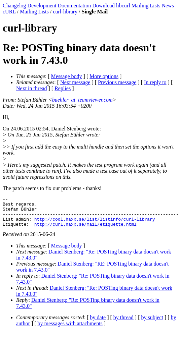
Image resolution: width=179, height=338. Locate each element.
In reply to (155, 82)
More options (104, 76)
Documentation (74, 5)
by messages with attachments (70, 329)
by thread (123, 323)
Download (103, 5)
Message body (66, 76)
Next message (75, 82)
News (168, 5)
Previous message (117, 82)
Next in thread (31, 88)
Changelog (14, 5)
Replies (63, 88)
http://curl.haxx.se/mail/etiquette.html (85, 230)
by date (98, 323)
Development (41, 5)
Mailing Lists (146, 5)
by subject (152, 323)
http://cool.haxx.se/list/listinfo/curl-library (94, 224)
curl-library (65, 11)
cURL (9, 11)
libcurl (123, 5)
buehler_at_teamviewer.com (82, 100)
